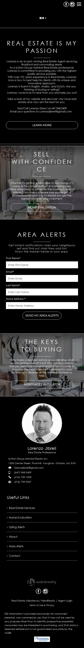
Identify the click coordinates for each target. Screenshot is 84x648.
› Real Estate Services (21, 508)
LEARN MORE (42, 125)
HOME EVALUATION (42, 207)
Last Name (13, 285)
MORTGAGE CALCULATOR (42, 384)
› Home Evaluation (19, 517)
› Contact (13, 556)
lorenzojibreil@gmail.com (29, 467)
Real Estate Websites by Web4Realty (33, 600)
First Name (13, 258)
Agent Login (65, 600)
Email (10, 271)
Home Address (16, 299)
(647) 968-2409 (22, 472)
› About (12, 536)
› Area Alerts (15, 546)
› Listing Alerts (16, 527)
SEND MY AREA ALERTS (42, 315)
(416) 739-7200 (22, 477)
